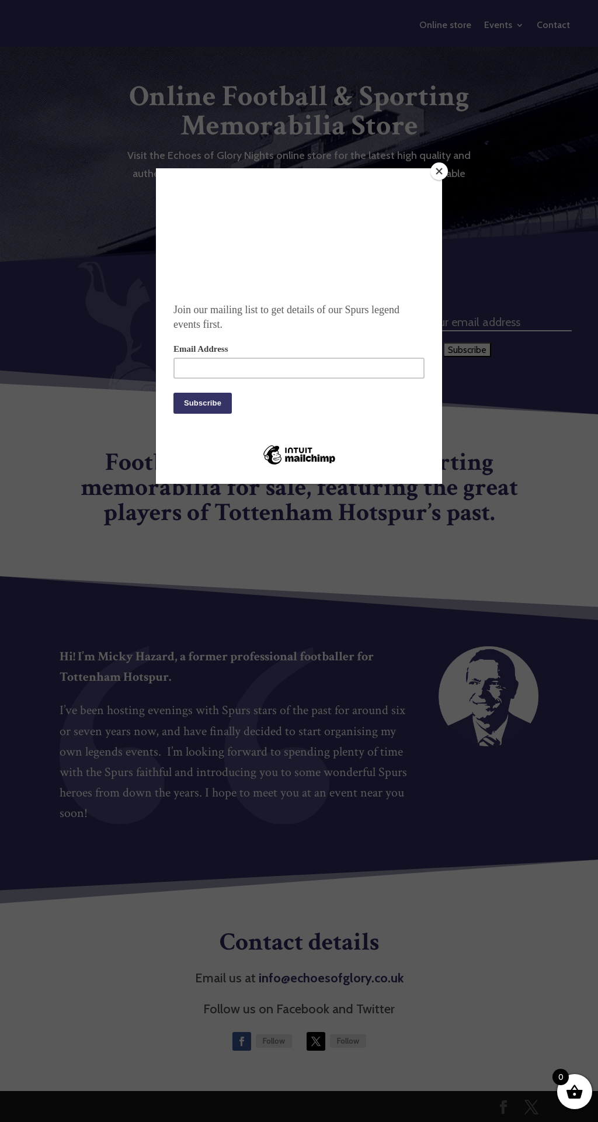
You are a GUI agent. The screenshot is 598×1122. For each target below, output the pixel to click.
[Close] (439, 171)
